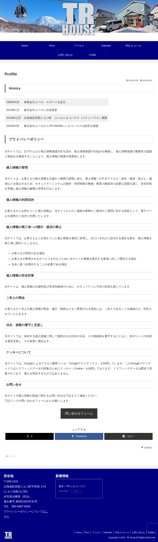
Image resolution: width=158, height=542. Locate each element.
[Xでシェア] (29, 436)
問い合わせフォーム (79, 413)
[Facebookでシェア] (79, 436)
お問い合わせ (137, 532)
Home (76, 532)
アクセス (94, 532)
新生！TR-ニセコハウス (72, 486)
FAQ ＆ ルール (121, 532)
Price (84, 532)
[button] (128, 436)
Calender (106, 532)
